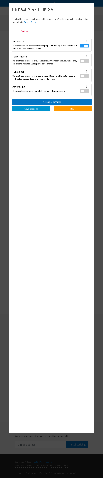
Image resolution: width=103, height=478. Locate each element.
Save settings (31, 109)
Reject (73, 109)
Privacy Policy (30, 22)
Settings (24, 31)
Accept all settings (52, 102)
